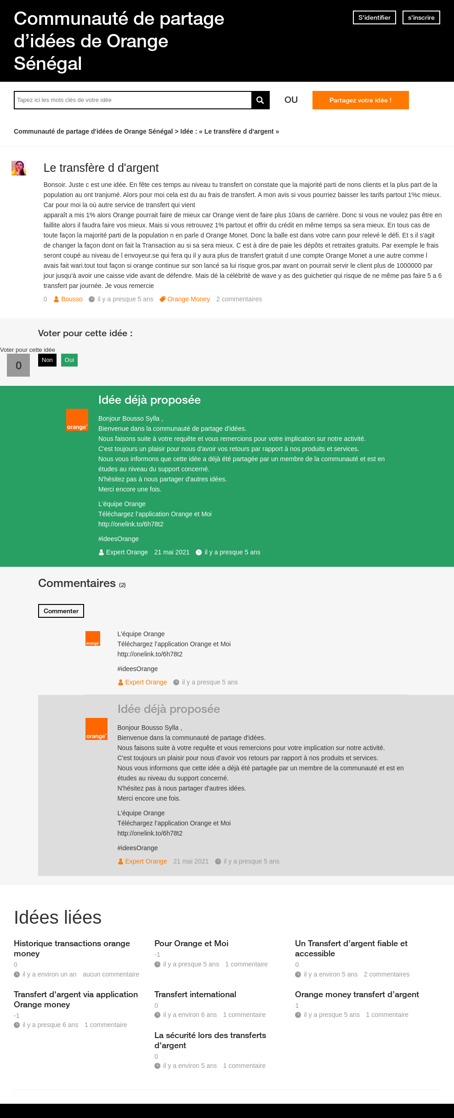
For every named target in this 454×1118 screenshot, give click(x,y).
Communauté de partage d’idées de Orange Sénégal (119, 40)
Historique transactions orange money (72, 948)
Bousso (72, 299)
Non (47, 359)
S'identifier (374, 17)
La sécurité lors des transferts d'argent (210, 1040)
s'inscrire (421, 17)
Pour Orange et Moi (191, 943)
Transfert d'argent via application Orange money (76, 999)
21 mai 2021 (172, 552)
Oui (69, 359)
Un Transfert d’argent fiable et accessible (351, 948)
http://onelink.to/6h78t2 (131, 524)
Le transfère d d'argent (101, 167)
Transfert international (195, 994)
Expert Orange (127, 552)
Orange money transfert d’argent (357, 994)
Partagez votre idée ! (360, 100)
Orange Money (188, 299)
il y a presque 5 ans (232, 552)
